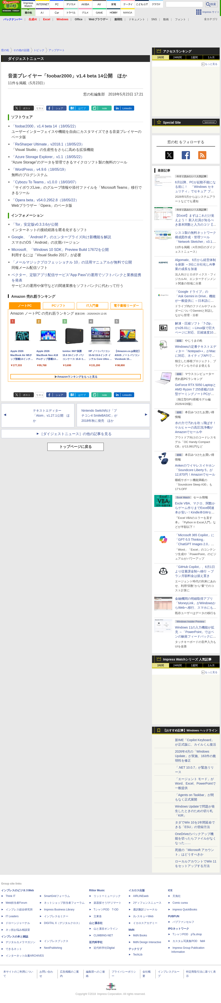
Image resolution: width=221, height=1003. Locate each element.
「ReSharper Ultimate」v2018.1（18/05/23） (48, 144)
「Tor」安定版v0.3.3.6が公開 (35, 224)
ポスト (26, 108)
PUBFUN (173, 916)
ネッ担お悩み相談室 (18, 929)
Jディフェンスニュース (147, 902)
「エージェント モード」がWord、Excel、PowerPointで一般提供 (195, 783)
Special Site (172, 122)
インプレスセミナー (56, 916)
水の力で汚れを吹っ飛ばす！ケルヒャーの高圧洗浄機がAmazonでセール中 (195, 427)
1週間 (194, 57)
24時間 (177, 57)
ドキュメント (137, 19)
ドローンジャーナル (18, 923)
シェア (59, 108)
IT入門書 (92, 305)
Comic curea (180, 902)
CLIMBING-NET (103, 935)
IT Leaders (12, 916)
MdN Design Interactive (147, 942)
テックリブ (135, 949)
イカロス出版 (137, 890)
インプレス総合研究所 (19, 909)
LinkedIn (127, 108)
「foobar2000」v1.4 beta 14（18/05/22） (45, 126)
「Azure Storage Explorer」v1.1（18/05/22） (48, 157)
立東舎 (98, 916)
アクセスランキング (177, 51)
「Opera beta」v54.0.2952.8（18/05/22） (45, 200)
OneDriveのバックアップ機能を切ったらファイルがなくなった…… (195, 838)
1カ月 (211, 57)
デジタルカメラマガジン (20, 942)
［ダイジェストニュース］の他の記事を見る (75, 434)
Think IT (10, 896)
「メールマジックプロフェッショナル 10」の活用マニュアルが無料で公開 (72, 262)
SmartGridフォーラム (57, 896)
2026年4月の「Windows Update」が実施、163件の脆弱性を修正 (195, 756)
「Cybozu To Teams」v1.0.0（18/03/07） (45, 182)
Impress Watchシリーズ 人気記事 (187, 659)
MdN (131, 929)
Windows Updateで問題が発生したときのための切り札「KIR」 (195, 811)
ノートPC (25, 305)
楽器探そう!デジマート (107, 902)
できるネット (14, 949)
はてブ (82, 108)
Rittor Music (97, 890)
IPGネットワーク (178, 928)
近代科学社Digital (104, 947)
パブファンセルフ (183, 922)
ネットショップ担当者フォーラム (64, 902)
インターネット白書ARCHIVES (25, 955)
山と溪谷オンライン (106, 928)
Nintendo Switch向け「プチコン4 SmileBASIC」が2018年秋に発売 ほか (99, 416)
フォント (180, 19)
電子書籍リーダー (126, 305)
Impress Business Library (59, 909)
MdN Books (140, 935)
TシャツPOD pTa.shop (187, 934)
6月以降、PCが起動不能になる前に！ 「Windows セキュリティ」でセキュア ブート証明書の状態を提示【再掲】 (195, 191)
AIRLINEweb (141, 896)
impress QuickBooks (185, 909)
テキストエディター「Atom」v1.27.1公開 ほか (51, 416)
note (104, 108)
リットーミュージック (107, 896)
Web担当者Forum (16, 902)
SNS (154, 19)
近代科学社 (96, 942)
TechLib (137, 954)
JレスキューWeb (143, 916)
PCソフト (58, 305)
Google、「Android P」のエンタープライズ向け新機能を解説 (61, 237)
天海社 (177, 896)
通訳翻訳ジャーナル (145, 909)
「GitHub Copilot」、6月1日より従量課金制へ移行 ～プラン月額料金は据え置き (195, 571)
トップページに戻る (75, 447)
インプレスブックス (56, 941)
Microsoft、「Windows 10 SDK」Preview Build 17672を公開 (60, 250)
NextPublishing (53, 947)
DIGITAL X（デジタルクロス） (62, 923)
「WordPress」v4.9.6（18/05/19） (40, 169)
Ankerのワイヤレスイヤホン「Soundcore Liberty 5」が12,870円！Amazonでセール (195, 470)
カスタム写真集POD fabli (189, 941)
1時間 (160, 57)
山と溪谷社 (96, 923)
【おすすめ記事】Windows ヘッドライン (190, 730)
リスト (40, 108)
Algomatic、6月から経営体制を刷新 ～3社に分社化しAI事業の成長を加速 (195, 264)
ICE (170, 890)
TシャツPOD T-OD (106, 909)
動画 (166, 19)
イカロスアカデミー (145, 923)
